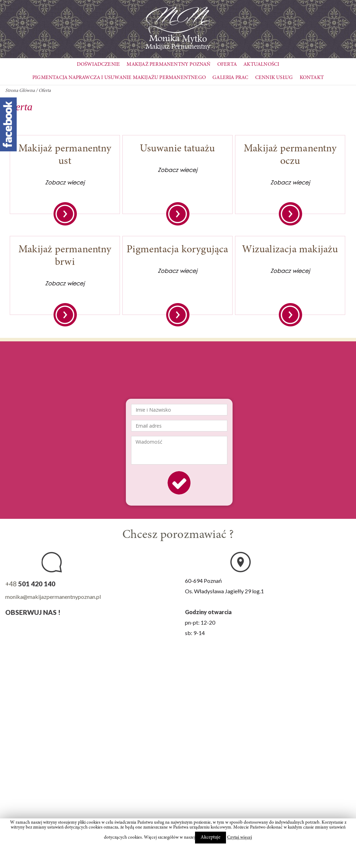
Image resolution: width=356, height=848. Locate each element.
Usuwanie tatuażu (177, 149)
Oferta (227, 64)
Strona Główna (20, 90)
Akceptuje (210, 837)
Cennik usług (274, 77)
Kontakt (312, 77)
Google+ (64, 628)
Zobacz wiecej (64, 182)
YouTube (47, 628)
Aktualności (261, 64)
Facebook (12, 628)
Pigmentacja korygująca (177, 250)
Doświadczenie (98, 64)
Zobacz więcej (65, 213)
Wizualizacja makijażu (290, 250)
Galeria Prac (230, 77)
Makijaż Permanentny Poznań (168, 64)
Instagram (29, 628)
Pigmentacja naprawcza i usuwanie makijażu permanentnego (119, 77)
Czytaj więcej (239, 837)
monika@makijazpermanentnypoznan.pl (53, 596)
